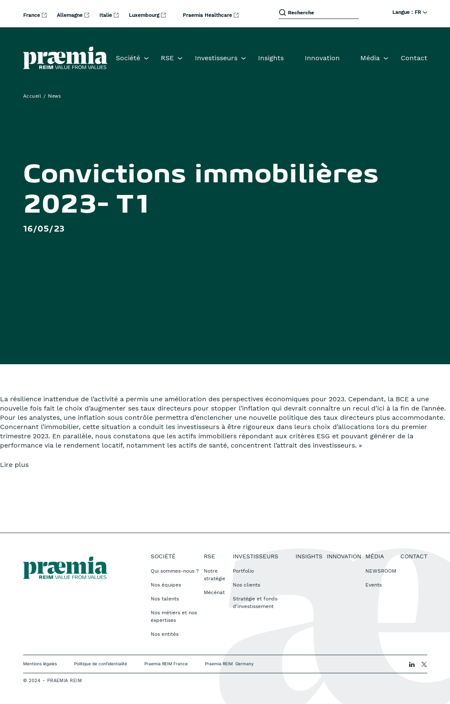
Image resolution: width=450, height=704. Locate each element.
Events (373, 585)
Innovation (322, 58)
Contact (414, 58)
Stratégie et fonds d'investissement (255, 602)
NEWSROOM (380, 571)
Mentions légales (40, 663)
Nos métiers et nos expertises (174, 616)
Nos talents (165, 599)
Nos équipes (166, 585)
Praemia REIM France (166, 663)
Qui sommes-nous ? (175, 571)
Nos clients (246, 585)
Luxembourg (145, 15)
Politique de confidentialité (100, 663)
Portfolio (243, 571)
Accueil (32, 96)
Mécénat (214, 592)
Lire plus (14, 465)
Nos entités (164, 634)
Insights (271, 58)
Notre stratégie (214, 574)
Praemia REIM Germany (229, 663)
